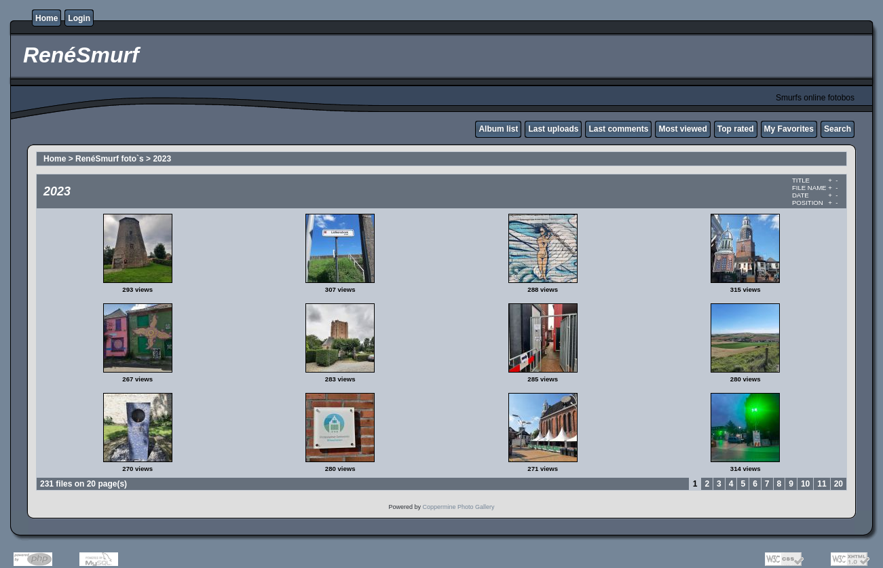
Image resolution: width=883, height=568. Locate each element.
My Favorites (789, 129)
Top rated (735, 129)
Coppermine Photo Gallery (458, 507)
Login (79, 18)
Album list (498, 129)
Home (46, 18)
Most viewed (682, 129)
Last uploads (553, 129)
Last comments (618, 129)
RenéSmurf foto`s (109, 159)
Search (837, 129)
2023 (162, 159)
